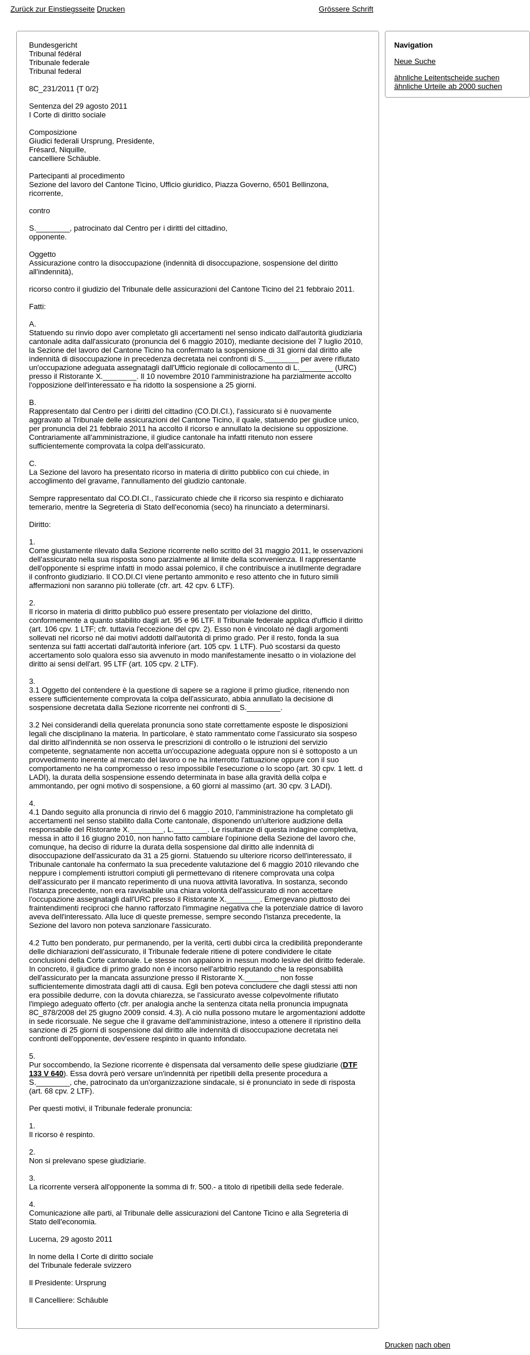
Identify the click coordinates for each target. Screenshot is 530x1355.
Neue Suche (415, 61)
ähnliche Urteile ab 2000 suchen (448, 86)
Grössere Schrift (346, 9)
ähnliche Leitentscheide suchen (446, 77)
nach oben (432, 1344)
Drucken (111, 9)
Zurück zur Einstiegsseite (52, 9)
